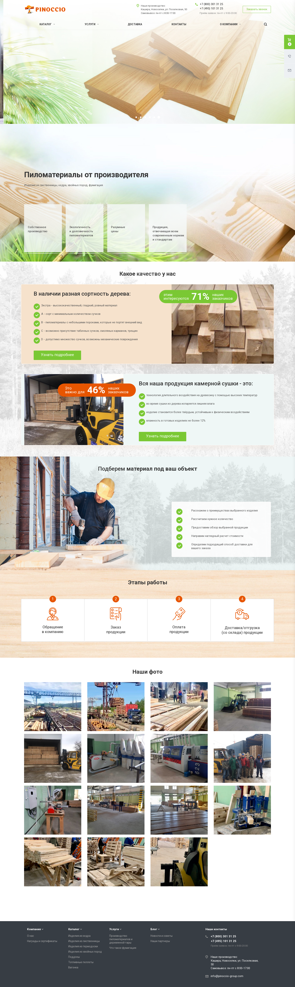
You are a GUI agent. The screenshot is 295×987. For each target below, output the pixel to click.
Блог (154, 929)
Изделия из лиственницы (84, 941)
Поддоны (74, 956)
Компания (34, 929)
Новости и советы (162, 935)
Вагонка (73, 967)
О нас (30, 935)
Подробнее (48, 74)
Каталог (47, 24)
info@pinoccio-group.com (227, 976)
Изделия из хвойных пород (85, 951)
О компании (230, 24)
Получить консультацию (82, 74)
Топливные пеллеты (81, 962)
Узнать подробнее (57, 354)
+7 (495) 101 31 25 (211, 8)
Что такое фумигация (122, 947)
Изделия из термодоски (83, 946)
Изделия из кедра (79, 935)
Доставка (135, 24)
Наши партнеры (160, 941)
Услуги (92, 24)
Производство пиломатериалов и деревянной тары (120, 939)
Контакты (179, 24)
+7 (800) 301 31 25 (211, 4)
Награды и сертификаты (42, 941)
